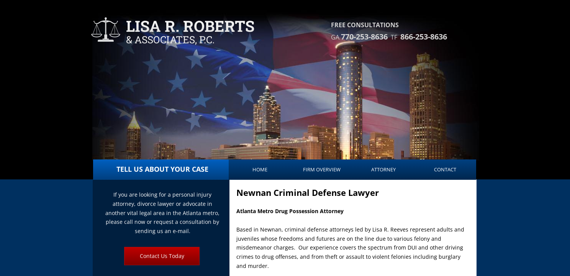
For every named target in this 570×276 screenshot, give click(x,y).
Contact (445, 169)
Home (259, 169)
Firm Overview (322, 169)
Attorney (383, 169)
